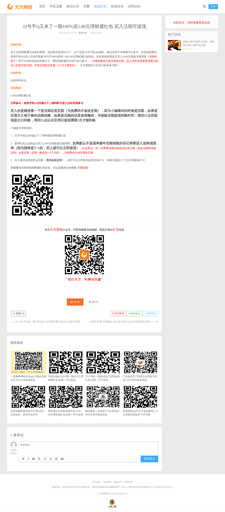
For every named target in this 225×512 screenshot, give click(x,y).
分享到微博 (117, 314)
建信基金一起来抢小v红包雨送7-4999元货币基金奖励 (103, 407)
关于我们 (96, 482)
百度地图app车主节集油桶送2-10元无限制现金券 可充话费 (140, 407)
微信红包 (72, 6)
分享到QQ (150, 314)
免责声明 (128, 482)
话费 (86, 6)
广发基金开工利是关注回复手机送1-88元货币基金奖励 (140, 372)
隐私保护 (118, 482)
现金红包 (100, 6)
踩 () (94, 302)
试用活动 (134, 6)
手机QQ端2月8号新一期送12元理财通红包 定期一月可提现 (66, 372)
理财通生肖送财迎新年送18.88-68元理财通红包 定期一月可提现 (66, 407)
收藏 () (18, 314)
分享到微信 (133, 314)
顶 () (74, 302)
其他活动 (117, 6)
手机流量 (56, 6)
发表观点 (149, 459)
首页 (42, 6)
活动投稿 (107, 482)
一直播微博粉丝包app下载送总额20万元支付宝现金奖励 (28, 372)
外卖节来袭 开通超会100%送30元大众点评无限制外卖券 (120, 322)
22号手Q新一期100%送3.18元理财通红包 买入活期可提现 (49, 322)
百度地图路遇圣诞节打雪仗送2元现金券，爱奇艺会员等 (28, 407)
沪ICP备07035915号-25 (162, 487)
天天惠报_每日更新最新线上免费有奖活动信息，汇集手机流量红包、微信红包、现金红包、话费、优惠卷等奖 (20, 6)
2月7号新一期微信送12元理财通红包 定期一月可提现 (103, 372)
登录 (213, 6)
